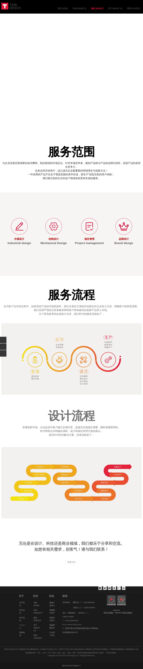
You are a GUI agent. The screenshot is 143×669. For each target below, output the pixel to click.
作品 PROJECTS (79, 8)
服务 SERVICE (97, 8)
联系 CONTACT (134, 8)
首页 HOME (63, 8)
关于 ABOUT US (115, 8)
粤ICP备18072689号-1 (71, 665)
